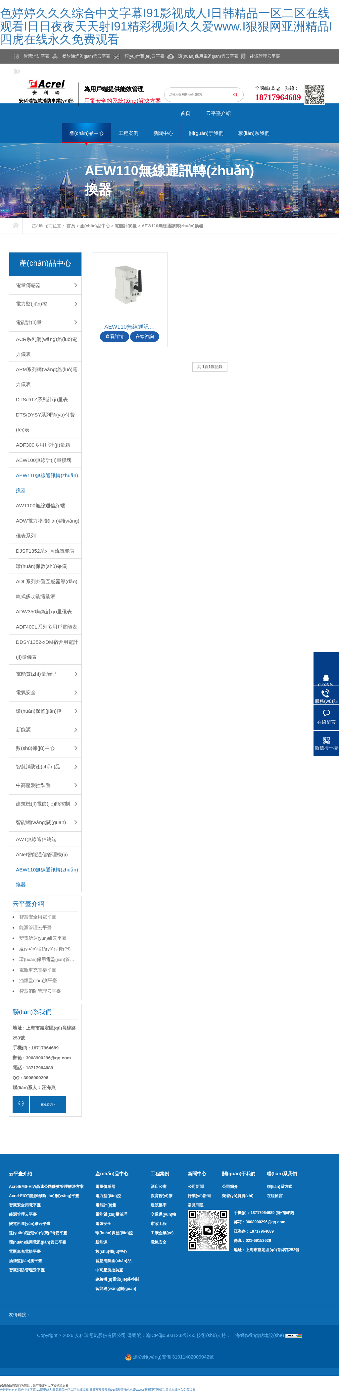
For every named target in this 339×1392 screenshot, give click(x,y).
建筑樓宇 (159, 1205)
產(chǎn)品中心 (86, 133)
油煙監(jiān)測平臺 (38, 980)
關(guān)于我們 (206, 133)
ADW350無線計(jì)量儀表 (44, 611)
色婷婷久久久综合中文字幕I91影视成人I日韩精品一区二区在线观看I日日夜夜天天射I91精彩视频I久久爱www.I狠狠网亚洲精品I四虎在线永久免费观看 (166, 26)
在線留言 (275, 1196)
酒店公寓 (159, 1186)
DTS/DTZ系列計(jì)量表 (42, 399)
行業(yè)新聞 (199, 1196)
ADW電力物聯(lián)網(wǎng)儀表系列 (47, 528)
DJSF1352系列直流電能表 (45, 551)
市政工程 (159, 1223)
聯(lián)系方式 (279, 1186)
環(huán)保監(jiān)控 (39, 711)
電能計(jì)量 (126, 226)
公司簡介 (230, 1186)
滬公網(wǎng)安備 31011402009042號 (169, 1357)
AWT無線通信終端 (36, 839)
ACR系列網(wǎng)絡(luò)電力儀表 (46, 346)
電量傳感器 (28, 285)
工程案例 (128, 133)
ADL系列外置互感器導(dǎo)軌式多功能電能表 (46, 589)
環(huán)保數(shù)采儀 (41, 566)
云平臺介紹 (218, 113)
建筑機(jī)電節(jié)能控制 (43, 804)
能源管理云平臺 (35, 927)
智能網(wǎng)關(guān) (41, 822)
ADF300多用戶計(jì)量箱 (43, 445)
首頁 (185, 113)
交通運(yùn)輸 (163, 1214)
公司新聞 (196, 1186)
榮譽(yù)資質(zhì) (237, 1196)
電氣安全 (26, 692)
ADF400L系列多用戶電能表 (46, 627)
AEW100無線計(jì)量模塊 (44, 460)
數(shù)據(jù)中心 (35, 748)
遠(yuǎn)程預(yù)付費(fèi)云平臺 (47, 950)
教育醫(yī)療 (161, 1196)
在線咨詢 (144, 336)
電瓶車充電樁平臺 (37, 970)
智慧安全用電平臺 (37, 917)
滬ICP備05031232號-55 (171, 1335)
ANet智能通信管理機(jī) (42, 854)
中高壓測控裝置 (33, 785)
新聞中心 (163, 133)
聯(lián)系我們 (253, 133)
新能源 (23, 729)
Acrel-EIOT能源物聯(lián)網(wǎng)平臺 (44, 1196)
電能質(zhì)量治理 (36, 674)
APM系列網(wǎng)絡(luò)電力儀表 (46, 376)
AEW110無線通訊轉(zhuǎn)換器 (172, 226)
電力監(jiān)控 (31, 303)
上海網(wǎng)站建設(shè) (258, 1335)
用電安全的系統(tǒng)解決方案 (122, 101)
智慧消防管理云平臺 (40, 991)
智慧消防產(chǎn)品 (38, 766)
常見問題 (196, 1205)
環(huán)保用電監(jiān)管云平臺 (46, 961)
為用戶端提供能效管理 (114, 89)
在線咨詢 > (48, 1104)
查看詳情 (114, 336)
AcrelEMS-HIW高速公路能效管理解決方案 (46, 1186)
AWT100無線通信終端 (40, 505)
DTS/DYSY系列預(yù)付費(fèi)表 (45, 422)
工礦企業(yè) (162, 1233)
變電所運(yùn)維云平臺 (43, 938)
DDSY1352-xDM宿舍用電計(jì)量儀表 (47, 649)
